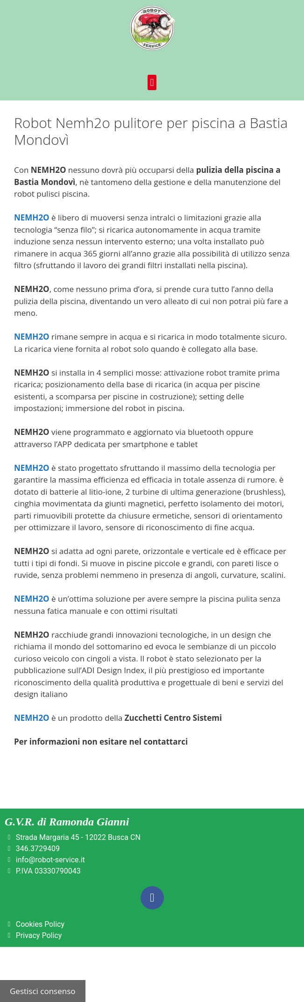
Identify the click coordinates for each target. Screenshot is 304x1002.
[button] (152, 82)
